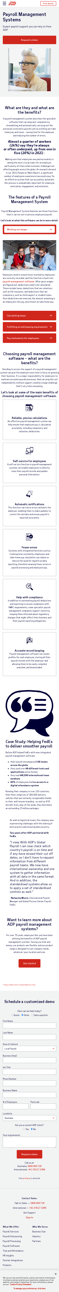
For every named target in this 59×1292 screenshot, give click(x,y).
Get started (29, 963)
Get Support (29, 1212)
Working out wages (17, 229)
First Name (8, 1021)
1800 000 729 (34, 1166)
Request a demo (29, 39)
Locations (7, 1113)
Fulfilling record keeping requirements (27, 326)
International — (29, 1207)
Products (7, 1265)
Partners (36, 1241)
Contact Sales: (29, 1198)
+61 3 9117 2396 (36, 1169)
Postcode (35, 1102)
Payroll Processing (12, 1241)
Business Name (10, 1090)
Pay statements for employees (23, 338)
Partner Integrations (13, 1260)
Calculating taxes (16, 315)
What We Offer (11, 1226)
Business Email (10, 1055)
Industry (36, 1236)
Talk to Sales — (29, 1203)
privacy (26, 1178)
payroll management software (18, 281)
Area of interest (10, 1044)
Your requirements (11, 1135)
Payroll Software (11, 1245)
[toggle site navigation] (4, 3)
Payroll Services (11, 1231)
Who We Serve (40, 1226)
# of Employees (10, 1102)
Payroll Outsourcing (12, 1236)
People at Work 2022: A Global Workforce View (19, 985)
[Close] (56, 1274)
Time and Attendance (13, 1250)
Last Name (8, 1032)
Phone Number (9, 1079)
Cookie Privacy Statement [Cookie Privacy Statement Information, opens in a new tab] (20, 1284)
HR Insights (8, 1255)
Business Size (39, 1231)
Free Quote (48, 3)
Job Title (7, 1067)
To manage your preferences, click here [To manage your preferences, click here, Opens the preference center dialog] (30, 1288)
